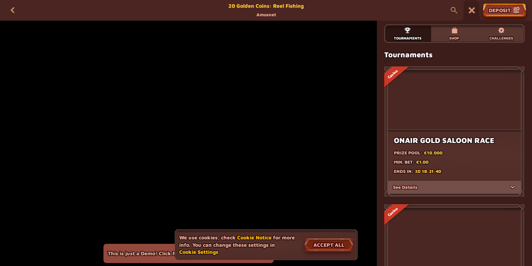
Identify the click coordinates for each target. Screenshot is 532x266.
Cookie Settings (198, 252)
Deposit (504, 10)
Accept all (328, 245)
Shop (454, 33)
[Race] (471, 10)
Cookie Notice (254, 237)
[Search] (454, 10)
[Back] (12, 10)
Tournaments (408, 33)
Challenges (501, 33)
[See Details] (513, 195)
